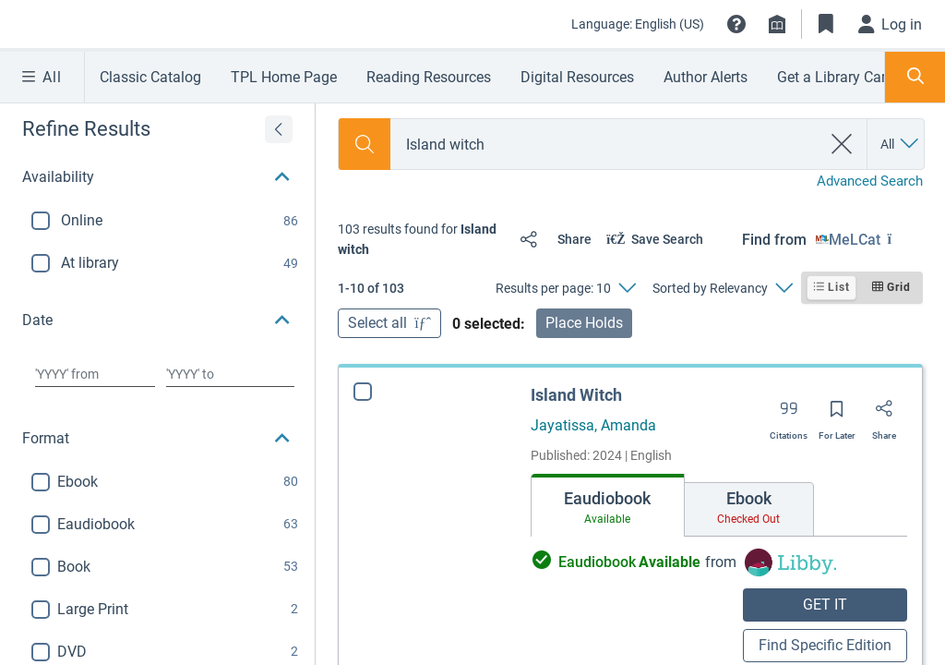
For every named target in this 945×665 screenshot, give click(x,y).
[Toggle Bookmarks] (826, 24)
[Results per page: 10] (565, 288)
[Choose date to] (230, 374)
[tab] (608, 505)
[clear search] (842, 144)
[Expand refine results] (279, 129)
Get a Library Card (835, 77)
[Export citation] (788, 414)
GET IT (825, 604)
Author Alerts (706, 77)
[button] (736, 24)
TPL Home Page (284, 77)
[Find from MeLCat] (869, 239)
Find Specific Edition (825, 645)
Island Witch (576, 395)
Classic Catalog (150, 77)
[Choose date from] (95, 374)
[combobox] (605, 144)
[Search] (364, 144)
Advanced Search (870, 181)
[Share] (551, 239)
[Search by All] (900, 144)
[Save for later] (837, 414)
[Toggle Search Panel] (915, 77)
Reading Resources (428, 77)
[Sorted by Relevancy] (722, 288)
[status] (421, 239)
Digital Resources (577, 77)
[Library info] (777, 24)
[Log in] (890, 24)
